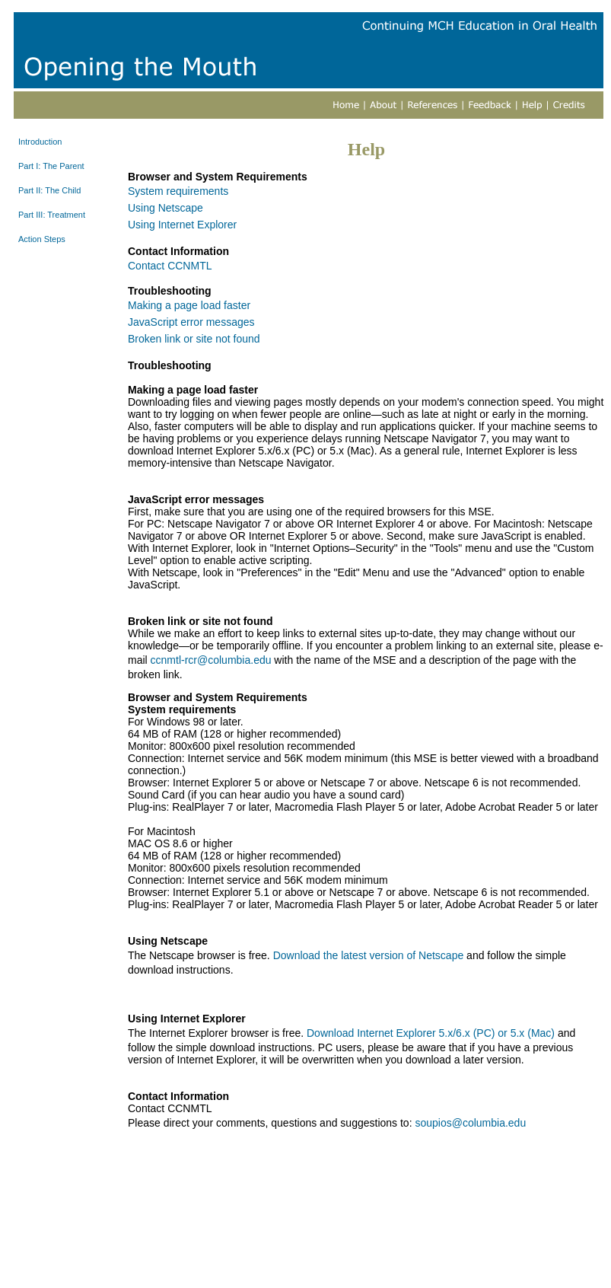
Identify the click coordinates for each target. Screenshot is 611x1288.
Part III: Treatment (51, 214)
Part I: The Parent (51, 166)
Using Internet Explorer (182, 224)
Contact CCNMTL (170, 266)
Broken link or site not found (194, 339)
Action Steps (41, 239)
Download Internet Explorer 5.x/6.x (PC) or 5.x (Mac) (431, 1033)
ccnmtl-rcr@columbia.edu (211, 660)
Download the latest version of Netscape (368, 955)
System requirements (178, 191)
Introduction (40, 141)
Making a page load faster (189, 305)
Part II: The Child (49, 190)
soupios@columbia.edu (470, 1123)
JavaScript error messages (191, 322)
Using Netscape (165, 208)
